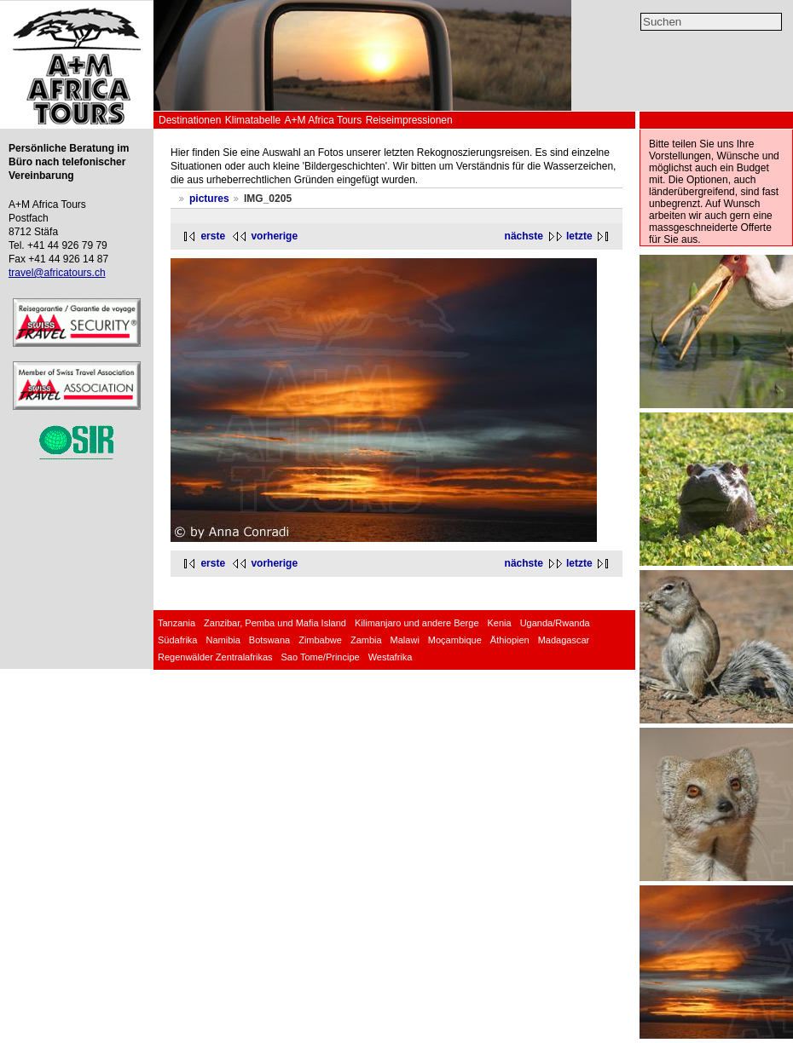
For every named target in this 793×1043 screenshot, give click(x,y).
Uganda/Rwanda (555, 623)
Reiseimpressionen (409, 120)
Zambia (366, 640)
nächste (524, 236)
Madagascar (564, 640)
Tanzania (176, 623)
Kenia (500, 623)
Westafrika (390, 657)
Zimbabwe (320, 640)
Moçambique (455, 640)
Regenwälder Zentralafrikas (215, 657)
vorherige (274, 236)
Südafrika (177, 640)
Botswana (269, 640)
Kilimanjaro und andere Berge (417, 623)
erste (212, 236)
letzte (579, 236)
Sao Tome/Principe (320, 657)
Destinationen (190, 120)
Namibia (222, 640)
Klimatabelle (253, 120)
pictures (209, 199)
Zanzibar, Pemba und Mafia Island (275, 623)
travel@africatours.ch (57, 273)
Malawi (405, 640)
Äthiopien (510, 640)
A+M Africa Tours (323, 120)
